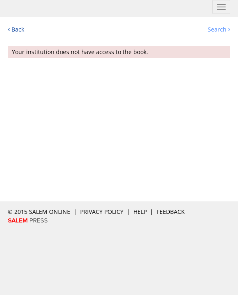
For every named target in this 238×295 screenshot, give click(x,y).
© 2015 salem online (40, 212)
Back (16, 29)
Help (140, 212)
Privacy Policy (101, 212)
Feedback (171, 212)
